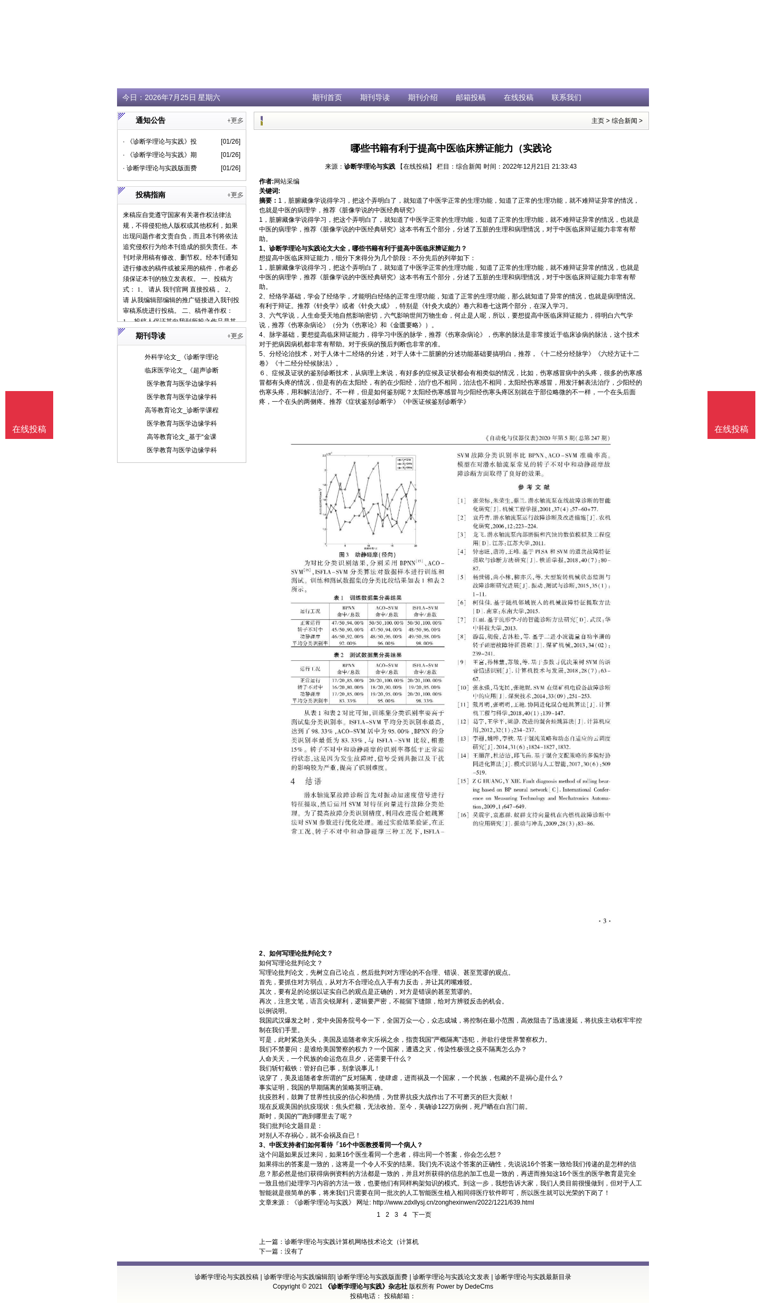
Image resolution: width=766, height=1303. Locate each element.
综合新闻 (624, 121)
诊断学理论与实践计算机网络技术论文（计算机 (352, 1242)
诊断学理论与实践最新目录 (533, 1277)
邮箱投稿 (471, 97)
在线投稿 (519, 97)
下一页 (421, 1214)
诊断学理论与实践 (369, 166)
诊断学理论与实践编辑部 (299, 1277)
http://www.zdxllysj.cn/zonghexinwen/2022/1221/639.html (453, 1202)
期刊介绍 (423, 97)
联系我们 (566, 97)
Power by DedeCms (464, 1286)
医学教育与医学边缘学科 (182, 383)
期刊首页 (327, 97)
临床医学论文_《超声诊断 (182, 370)
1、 (264, 248)
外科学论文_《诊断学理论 (182, 357)
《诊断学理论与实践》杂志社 (365, 1286)
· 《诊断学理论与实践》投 (160, 141)
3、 (264, 1145)
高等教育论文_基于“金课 (182, 437)
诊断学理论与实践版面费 (372, 1277)
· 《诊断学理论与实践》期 (160, 155)
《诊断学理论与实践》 (323, 1202)
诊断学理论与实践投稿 (227, 1277)
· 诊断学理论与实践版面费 (160, 168)
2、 (264, 953)
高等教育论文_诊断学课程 (182, 410)
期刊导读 (375, 97)
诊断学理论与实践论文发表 (451, 1277)
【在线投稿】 (416, 166)
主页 (598, 121)
